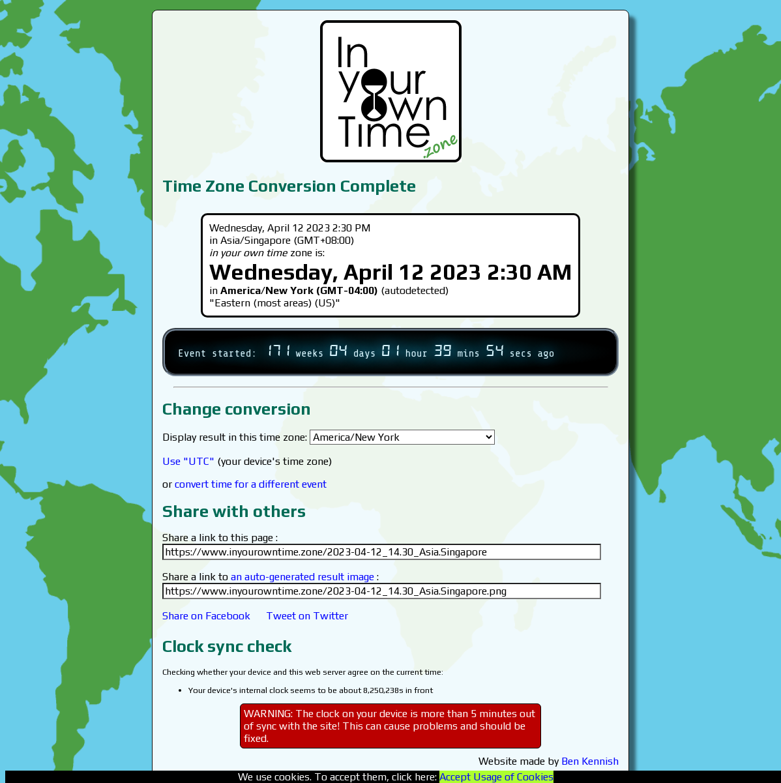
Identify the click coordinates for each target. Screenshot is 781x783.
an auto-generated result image (302, 576)
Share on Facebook (206, 616)
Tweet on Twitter (307, 616)
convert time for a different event (251, 484)
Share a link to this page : (220, 537)
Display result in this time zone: (328, 437)
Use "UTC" (188, 461)
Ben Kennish (590, 761)
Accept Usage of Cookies (496, 777)
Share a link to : (270, 576)
